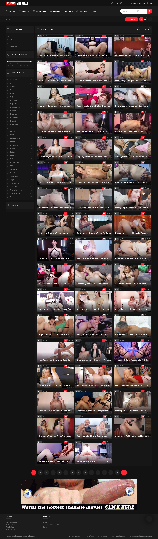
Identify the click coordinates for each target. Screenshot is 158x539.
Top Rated (10, 527)
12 (104, 472)
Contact (46, 527)
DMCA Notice (74, 536)
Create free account (51, 524)
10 (91, 472)
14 (117, 472)
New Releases (11, 522)
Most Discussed (12, 529)
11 (98, 472)
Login (45, 522)
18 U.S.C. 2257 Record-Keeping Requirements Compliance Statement (124, 536)
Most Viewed (11, 524)
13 (111, 472)
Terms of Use (88, 536)
